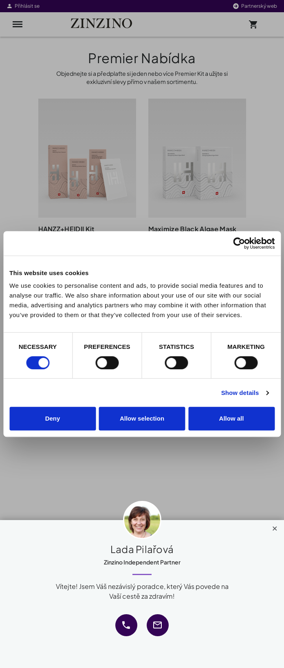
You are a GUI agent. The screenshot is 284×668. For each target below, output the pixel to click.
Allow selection (142, 418)
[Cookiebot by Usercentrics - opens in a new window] (239, 243)
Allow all (231, 418)
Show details (240, 392)
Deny (52, 418)
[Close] (275, 526)
